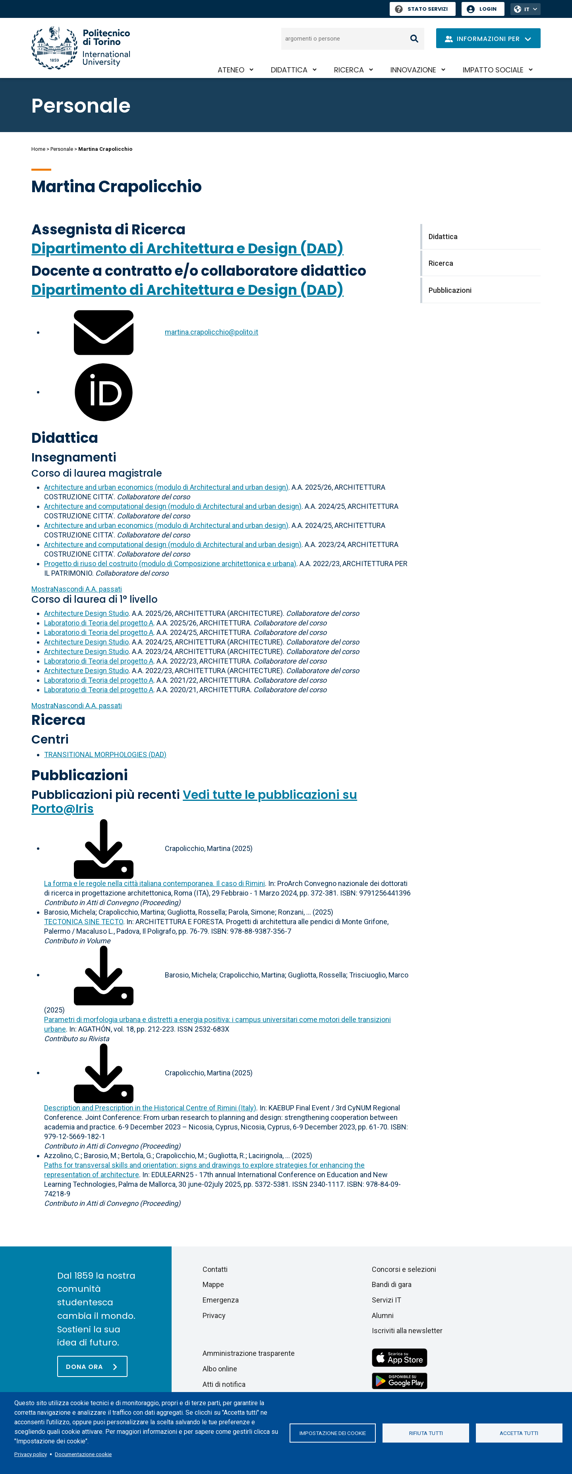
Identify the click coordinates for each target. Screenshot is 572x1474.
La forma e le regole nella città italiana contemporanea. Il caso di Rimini (154, 883)
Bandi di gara (392, 1284)
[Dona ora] (92, 1366)
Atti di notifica (224, 1384)
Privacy (214, 1315)
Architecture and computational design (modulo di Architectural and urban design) (172, 506)
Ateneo (231, 70)
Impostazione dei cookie (333, 1433)
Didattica (289, 70)
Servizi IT (386, 1300)
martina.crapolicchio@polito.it (211, 332)
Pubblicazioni (79, 775)
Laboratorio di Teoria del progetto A (98, 623)
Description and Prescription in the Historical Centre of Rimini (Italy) (150, 1108)
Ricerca (349, 70)
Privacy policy (30, 1454)
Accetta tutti (519, 1433)
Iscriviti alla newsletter (407, 1330)
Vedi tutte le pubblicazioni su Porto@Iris (194, 802)
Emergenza (221, 1300)
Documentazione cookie (83, 1454)
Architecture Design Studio (86, 613)
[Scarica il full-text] (103, 848)
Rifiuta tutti (426, 1433)
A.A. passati (76, 589)
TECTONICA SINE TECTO (83, 921)
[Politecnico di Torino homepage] (80, 48)
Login (488, 9)
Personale (61, 149)
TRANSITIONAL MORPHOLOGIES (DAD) (105, 754)
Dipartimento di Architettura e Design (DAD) (187, 248)
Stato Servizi (421, 9)
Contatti (215, 1269)
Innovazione (413, 70)
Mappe (213, 1284)
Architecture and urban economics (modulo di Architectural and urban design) (166, 487)
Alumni (383, 1315)
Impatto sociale (493, 70)
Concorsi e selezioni (404, 1269)
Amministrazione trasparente (249, 1353)
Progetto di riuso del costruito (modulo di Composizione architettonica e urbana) (170, 563)
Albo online (220, 1369)
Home (38, 149)
